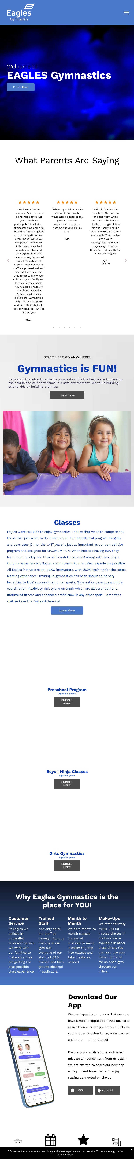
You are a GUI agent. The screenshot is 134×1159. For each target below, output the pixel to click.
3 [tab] (64, 327)
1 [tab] (54, 327)
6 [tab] (80, 327)
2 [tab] (59, 327)
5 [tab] (75, 327)
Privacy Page (65, 1154)
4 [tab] (69, 327)
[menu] (126, 12)
